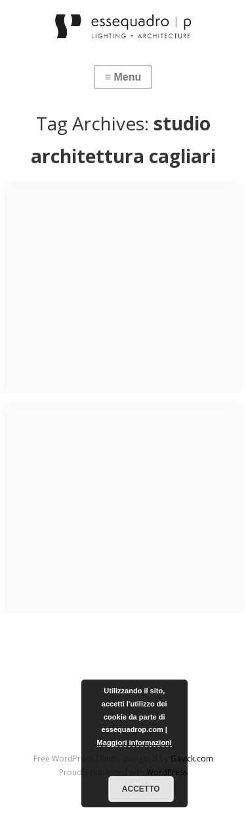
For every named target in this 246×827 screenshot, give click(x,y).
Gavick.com (192, 758)
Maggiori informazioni (134, 742)
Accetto (141, 789)
